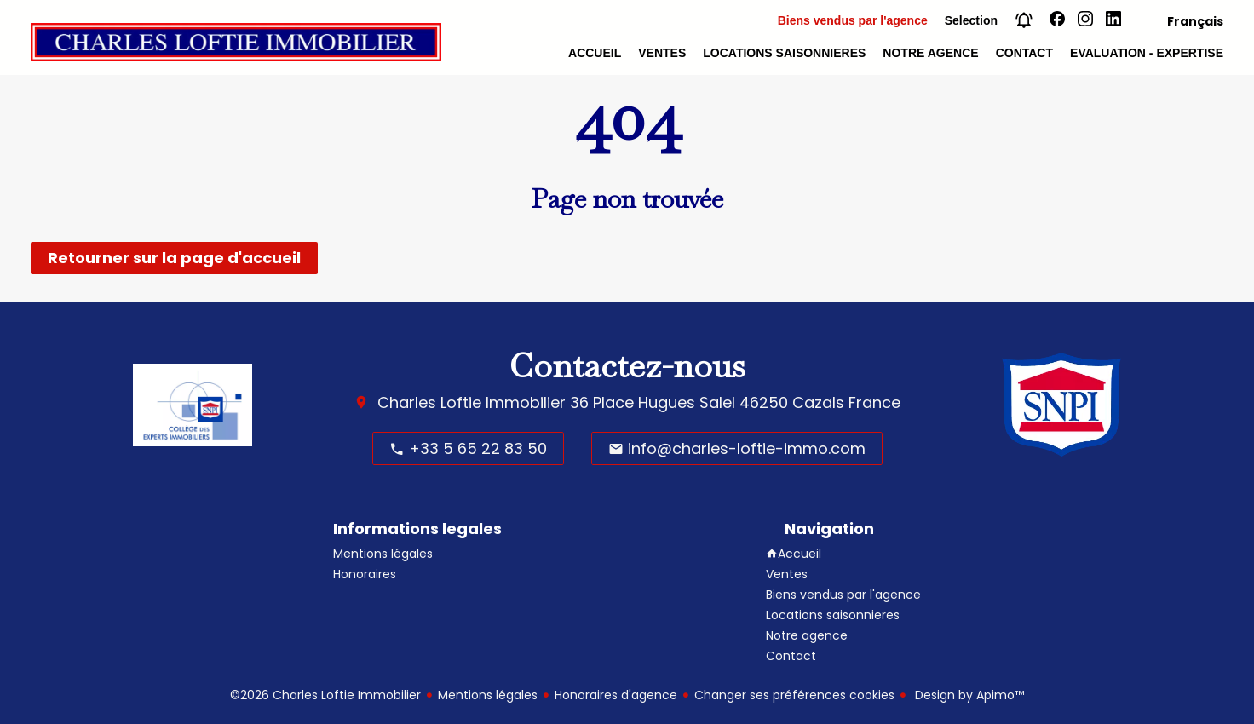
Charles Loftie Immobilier (471, 402)
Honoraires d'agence (616, 695)
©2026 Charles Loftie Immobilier (325, 695)
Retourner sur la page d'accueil (174, 257)
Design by (968, 695)
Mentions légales (488, 695)
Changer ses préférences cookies (794, 695)
